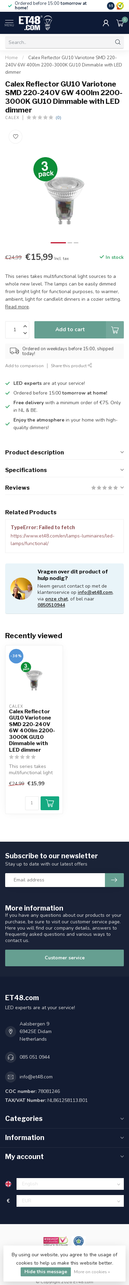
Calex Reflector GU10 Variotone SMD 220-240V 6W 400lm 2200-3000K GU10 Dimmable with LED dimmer (63, 65)
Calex (12, 118)
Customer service (65, 957)
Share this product (71, 366)
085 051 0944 (35, 1057)
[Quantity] (32, 803)
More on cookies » (92, 1272)
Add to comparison (24, 366)
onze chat (56, 599)
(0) (58, 117)
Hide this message (45, 1271)
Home (11, 58)
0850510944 (51, 605)
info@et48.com (95, 592)
